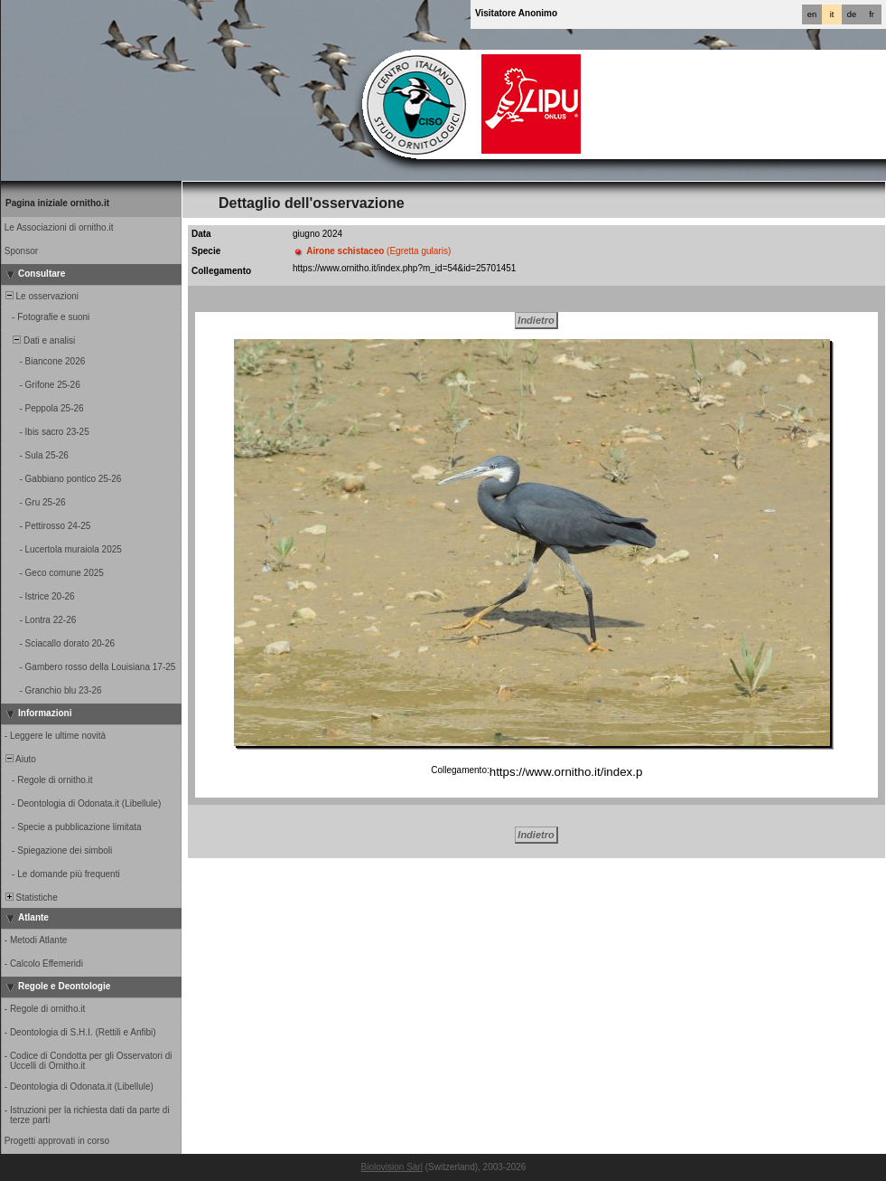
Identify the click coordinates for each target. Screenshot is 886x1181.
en (811, 14)
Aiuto (19, 759)
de (851, 14)
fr (871, 14)
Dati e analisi (39, 340)
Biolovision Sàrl (392, 1167)
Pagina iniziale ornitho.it (57, 203)
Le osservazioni (41, 296)
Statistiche (30, 897)
